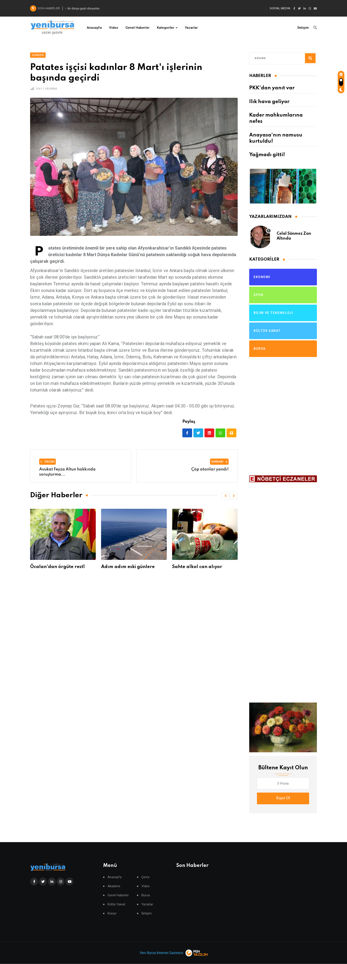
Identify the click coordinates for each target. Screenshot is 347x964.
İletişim (303, 28)
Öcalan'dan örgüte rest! (59, 567)
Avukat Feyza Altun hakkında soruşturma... (67, 471)
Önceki (47, 461)
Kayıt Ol (283, 798)
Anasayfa (94, 28)
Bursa (145, 895)
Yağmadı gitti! (267, 154)
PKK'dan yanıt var (272, 88)
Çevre (145, 877)
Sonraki (219, 461)
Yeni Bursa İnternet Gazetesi (161, 953)
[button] (225, 496)
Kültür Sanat (116, 904)
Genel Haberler (137, 28)
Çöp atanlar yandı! (210, 469)
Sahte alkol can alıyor (199, 567)
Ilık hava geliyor (269, 101)
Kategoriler (165, 28)
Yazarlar (191, 28)
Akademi (114, 886)
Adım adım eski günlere (129, 567)
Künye (112, 913)
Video (113, 28)
